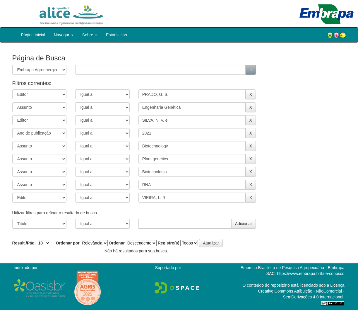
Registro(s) (168, 243)
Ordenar (116, 243)
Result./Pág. (24, 243)
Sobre (89, 35)
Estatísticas (116, 35)
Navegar (63, 35)
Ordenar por (68, 243)
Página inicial (33, 35)
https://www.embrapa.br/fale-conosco (310, 273)
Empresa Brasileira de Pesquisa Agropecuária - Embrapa (293, 267)
